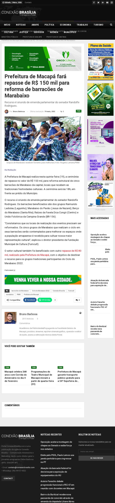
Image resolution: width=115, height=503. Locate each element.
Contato (28, 2)
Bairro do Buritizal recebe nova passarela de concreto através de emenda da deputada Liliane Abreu (57, 495)
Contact (8, 475)
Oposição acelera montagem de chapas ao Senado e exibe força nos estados (56, 442)
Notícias (21, 24)
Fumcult (71, 287)
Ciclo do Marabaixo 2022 (40, 287)
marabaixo (9, 291)
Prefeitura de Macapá (32, 37)
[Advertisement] (79, 12)
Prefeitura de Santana (56, 37)
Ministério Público (9, 37)
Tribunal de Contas (78, 31)
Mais (96, 24)
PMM (78, 108)
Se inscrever (96, 455)
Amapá (35, 24)
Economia (65, 24)
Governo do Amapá (9, 31)
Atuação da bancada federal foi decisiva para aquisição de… (100, 279)
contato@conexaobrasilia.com (21, 464)
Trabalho (82, 24)
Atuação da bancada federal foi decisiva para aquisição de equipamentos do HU (56, 468)
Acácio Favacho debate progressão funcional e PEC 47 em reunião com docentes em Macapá (57, 481)
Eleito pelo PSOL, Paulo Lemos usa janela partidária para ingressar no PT (57, 455)
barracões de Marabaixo (20, 287)
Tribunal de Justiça (56, 31)
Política (49, 24)
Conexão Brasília (59, 287)
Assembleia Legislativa (32, 31)
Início (7, 24)
